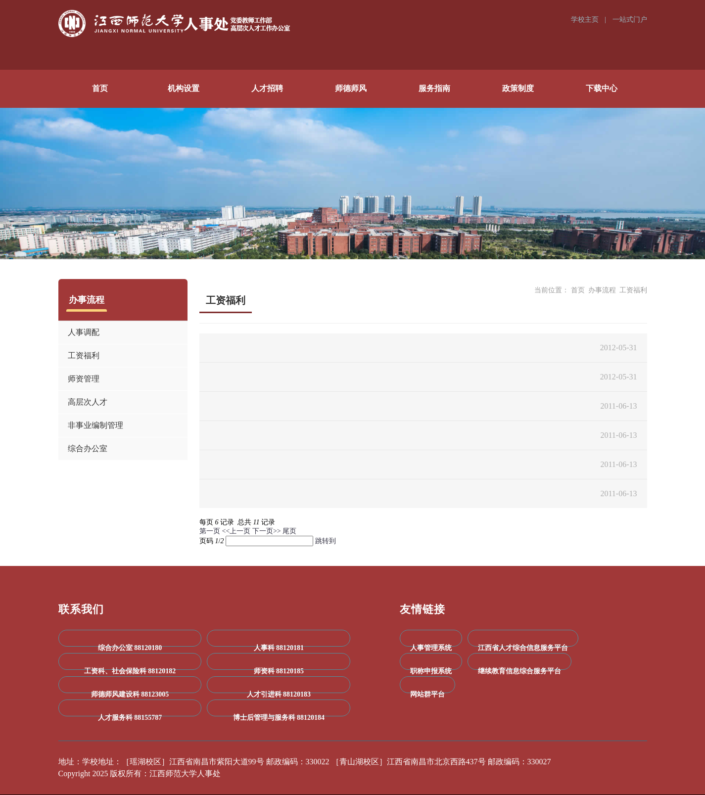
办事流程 (602, 290)
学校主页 (586, 19)
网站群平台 (427, 694)
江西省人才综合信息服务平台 (523, 648)
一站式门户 (629, 19)
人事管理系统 (431, 648)
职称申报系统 (431, 671)
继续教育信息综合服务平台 (519, 671)
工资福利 (633, 290)
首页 (578, 290)
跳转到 (326, 541)
